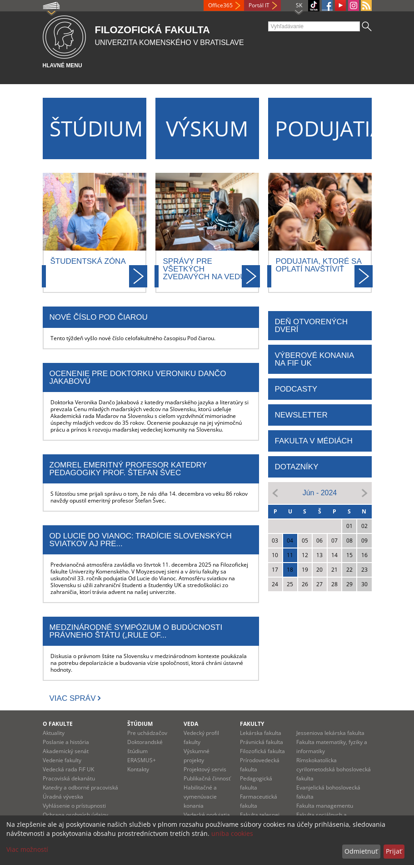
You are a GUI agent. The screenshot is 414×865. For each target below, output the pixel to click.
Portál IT (259, 5)
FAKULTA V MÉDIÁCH (314, 441)
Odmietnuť (361, 851)
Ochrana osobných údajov (75, 815)
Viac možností (27, 849)
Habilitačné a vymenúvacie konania (200, 797)
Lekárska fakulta (260, 733)
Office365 (220, 5)
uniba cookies (232, 833)
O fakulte (58, 724)
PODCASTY (296, 389)
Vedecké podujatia (207, 815)
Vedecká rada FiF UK (68, 769)
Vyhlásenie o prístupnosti (74, 806)
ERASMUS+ (141, 760)
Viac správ (73, 698)
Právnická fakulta (261, 742)
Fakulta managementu (324, 806)
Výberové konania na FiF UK (314, 359)
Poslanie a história (66, 742)
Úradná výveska (63, 796)
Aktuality (54, 733)
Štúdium (140, 724)
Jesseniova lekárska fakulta (330, 733)
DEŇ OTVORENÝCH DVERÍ (311, 325)
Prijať (394, 851)
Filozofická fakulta (262, 751)
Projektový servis (205, 769)
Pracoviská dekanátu (69, 778)
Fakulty (252, 724)
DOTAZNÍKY (297, 467)
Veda (191, 724)
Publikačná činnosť (207, 778)
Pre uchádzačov (147, 733)
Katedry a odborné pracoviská (80, 787)
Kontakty (138, 769)
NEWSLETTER (301, 415)
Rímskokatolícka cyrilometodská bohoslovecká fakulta (333, 769)
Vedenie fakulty (62, 760)
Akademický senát (66, 751)
